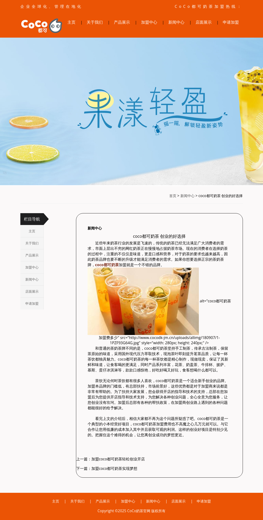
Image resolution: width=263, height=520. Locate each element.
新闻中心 (176, 22)
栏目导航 (32, 219)
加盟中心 (149, 22)
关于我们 (95, 22)
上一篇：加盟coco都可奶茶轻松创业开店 (110, 459)
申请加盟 (231, 22)
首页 (172, 195)
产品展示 (122, 22)
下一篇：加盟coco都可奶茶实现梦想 (107, 468)
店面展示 (204, 22)
